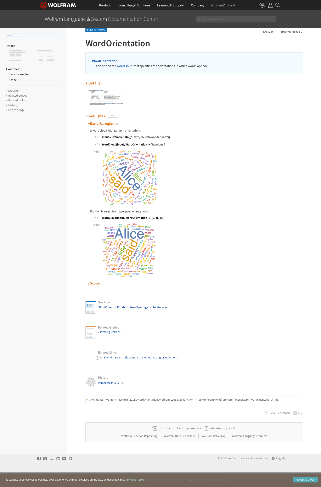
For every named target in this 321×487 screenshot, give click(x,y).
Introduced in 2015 (111, 383)
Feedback (280, 413)
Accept (305, 480)
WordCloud (14, 36)
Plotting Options (110, 332)
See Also (268, 32)
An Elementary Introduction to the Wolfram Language (133, 357)
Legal (244, 472)
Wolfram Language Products (249, 449)
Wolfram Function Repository (139, 449)
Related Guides (290, 32)
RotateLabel (160, 307)
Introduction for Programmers (180, 441)
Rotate (121, 307)
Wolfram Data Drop (214, 449)
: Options (172, 357)
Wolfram (232, 472)
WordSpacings (139, 307)
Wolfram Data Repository (180, 449)
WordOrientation (9, 35)
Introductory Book (222, 441)
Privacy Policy (259, 472)
